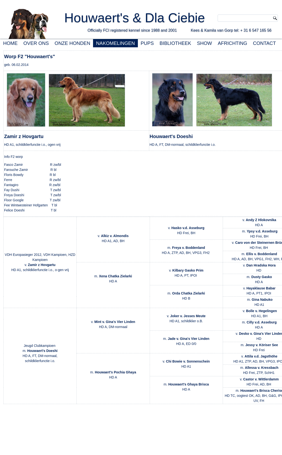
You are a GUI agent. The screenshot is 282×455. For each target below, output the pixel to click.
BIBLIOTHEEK (175, 43)
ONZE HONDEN (72, 43)
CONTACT (264, 43)
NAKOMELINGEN (115, 43)
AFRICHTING (232, 43)
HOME (10, 43)
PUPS (147, 43)
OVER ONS (36, 43)
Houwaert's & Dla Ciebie (143, 17)
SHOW (204, 43)
